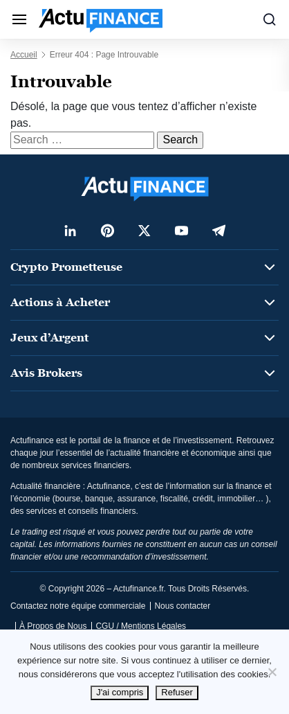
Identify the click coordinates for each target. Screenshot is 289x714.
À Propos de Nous (52, 626)
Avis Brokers (46, 373)
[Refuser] (272, 672)
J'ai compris (119, 692)
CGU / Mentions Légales (140, 626)
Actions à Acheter (60, 302)
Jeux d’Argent (49, 337)
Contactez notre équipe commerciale (77, 606)
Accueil (23, 55)
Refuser (177, 692)
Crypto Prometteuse (66, 267)
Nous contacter (182, 606)
